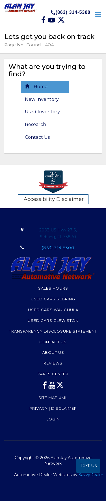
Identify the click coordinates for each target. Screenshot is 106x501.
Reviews (53, 363)
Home (36, 86)
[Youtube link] (52, 21)
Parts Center (53, 374)
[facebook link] (44, 21)
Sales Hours (53, 288)
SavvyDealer (91, 474)
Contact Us (37, 137)
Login (53, 419)
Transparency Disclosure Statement (53, 331)
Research (35, 124)
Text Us (88, 465)
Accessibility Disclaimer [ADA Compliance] (54, 199)
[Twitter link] (61, 21)
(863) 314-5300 (70, 12)
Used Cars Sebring (53, 299)
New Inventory (42, 99)
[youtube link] (51, 387)
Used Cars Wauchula (53, 309)
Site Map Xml (53, 397)
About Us (53, 352)
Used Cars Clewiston (53, 320)
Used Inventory (42, 111)
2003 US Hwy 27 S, (58, 233)
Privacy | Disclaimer (53, 408)
